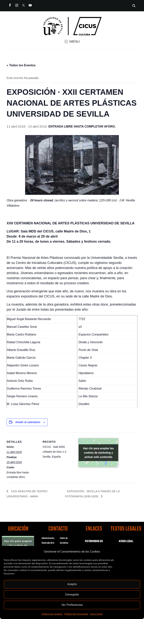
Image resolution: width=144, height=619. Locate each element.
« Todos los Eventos (21, 65)
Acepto (72, 584)
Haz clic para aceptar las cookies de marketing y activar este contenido (98, 453)
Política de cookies (52, 613)
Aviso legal (96, 613)
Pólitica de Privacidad (76, 613)
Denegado (72, 594)
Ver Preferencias (72, 605)
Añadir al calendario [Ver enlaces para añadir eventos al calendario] (27, 422)
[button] (72, 41)
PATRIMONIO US (94, 541)
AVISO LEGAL (126, 541)
